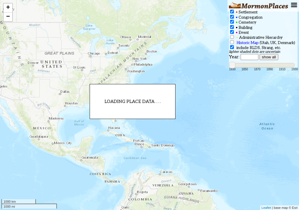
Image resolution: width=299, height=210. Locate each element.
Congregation (246, 17)
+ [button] (8, 8)
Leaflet (266, 207)
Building (241, 27)
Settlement (244, 12)
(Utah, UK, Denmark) (262, 42)
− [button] (8, 17)
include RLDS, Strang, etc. (255, 47)
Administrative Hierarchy (256, 37)
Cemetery (243, 22)
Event (239, 32)
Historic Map (248, 43)
